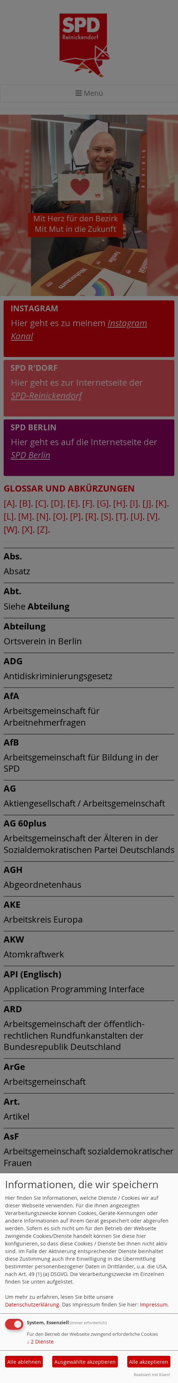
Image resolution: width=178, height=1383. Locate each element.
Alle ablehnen (24, 1361)
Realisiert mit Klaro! (152, 1374)
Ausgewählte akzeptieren (85, 1361)
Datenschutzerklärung (32, 1304)
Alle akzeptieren (148, 1361)
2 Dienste (40, 1341)
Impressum (153, 1304)
